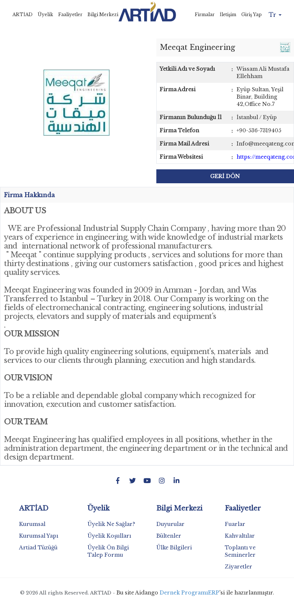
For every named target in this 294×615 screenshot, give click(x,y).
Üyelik (45, 14)
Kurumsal (32, 524)
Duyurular (170, 524)
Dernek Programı (184, 592)
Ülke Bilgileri (174, 547)
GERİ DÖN (225, 176)
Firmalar (205, 14)
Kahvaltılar (240, 536)
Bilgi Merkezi (103, 14)
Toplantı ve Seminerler (240, 551)
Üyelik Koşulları (109, 536)
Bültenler (168, 536)
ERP (213, 592)
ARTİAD (22, 14)
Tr (275, 14)
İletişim (228, 14)
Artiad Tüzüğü (38, 547)
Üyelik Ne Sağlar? (111, 524)
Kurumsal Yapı (38, 536)
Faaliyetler (70, 14)
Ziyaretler (238, 566)
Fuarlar (235, 524)
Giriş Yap (251, 14)
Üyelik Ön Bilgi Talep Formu (108, 551)
